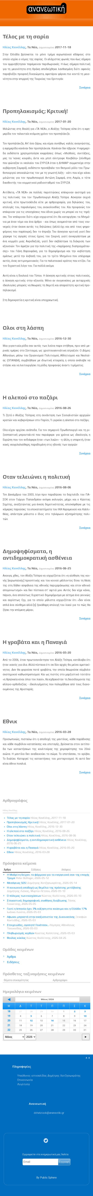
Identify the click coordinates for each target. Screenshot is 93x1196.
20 (8, 1020)
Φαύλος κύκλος (36, 938)
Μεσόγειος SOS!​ (42, 882)
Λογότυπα (23, 1084)
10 (85, 1016)
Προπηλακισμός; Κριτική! (35, 111)
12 (31, 1020)
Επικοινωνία (25, 1080)
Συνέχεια (84, 87)
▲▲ (87, 1057)
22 (8, 1030)
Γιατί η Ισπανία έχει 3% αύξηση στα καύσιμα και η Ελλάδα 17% (47, 910)
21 (8, 1025)
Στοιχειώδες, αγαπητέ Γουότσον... (41, 926)
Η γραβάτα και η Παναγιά (35, 642)
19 (8, 1016)
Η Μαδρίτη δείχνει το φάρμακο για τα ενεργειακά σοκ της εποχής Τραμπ (48, 876)
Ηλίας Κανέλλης (14, 47)
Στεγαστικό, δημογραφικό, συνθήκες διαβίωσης (41, 902)
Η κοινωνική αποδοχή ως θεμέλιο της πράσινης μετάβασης (44, 889)
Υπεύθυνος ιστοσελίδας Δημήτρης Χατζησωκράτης (49, 1075)
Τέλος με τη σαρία (26, 36)
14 (52, 1020)
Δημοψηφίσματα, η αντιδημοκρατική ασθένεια (37, 554)
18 (8, 1011)
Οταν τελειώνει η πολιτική (36, 477)
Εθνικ (10, 721)
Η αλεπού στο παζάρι (30, 397)
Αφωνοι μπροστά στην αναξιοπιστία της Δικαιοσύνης (47, 918)
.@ (49, 1112)
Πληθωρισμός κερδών (41, 933)
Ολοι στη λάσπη (23, 328)
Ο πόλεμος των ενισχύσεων (44, 895)
